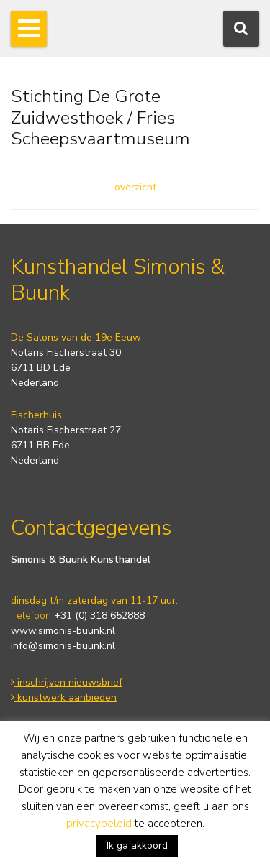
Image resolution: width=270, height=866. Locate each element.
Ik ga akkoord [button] (137, 845)
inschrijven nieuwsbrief (66, 682)
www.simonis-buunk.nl (63, 630)
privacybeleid (99, 823)
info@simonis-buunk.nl (63, 646)
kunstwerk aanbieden (64, 697)
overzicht (135, 187)
